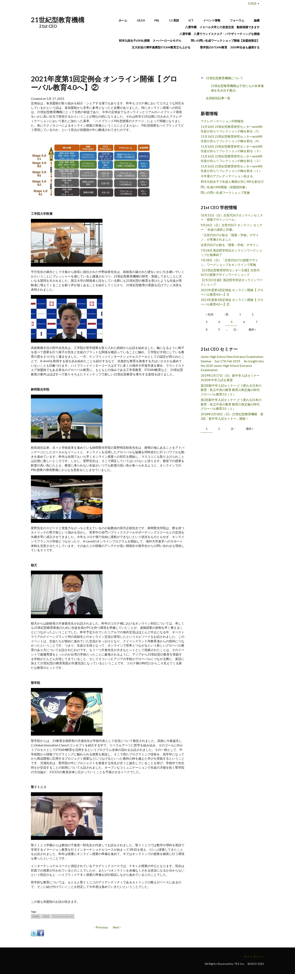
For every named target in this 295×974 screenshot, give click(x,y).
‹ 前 (226, 314)
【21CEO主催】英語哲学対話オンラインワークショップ (232, 282)
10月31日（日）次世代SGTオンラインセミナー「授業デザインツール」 (232, 217)
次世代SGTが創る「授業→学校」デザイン (230, 245)
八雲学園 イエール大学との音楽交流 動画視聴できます (222, 27)
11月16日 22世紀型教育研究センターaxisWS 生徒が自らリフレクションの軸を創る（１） (231, 168)
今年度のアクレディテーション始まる (227, 176)
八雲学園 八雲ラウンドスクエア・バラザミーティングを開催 (220, 34)
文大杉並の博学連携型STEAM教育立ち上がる (161, 47)
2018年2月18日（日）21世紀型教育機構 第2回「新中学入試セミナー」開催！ (232, 416)
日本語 (252, 3)
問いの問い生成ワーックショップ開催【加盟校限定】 (225, 40)
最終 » (252, 329)
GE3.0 (141, 20)
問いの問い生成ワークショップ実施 (225, 192)
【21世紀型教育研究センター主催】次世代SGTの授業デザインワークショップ (230, 272)
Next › (117, 927)
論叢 (257, 20)
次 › (235, 329)
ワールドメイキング (63, 916)
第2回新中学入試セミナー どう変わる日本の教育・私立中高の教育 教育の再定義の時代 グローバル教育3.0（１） (232, 404)
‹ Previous (101, 927)
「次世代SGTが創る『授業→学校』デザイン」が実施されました (230, 237)
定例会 (36, 916)
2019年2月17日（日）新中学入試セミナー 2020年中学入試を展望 (232, 378)
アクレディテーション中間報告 (222, 121)
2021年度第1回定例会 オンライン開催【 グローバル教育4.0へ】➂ (232, 292)
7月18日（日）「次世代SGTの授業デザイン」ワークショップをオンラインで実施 (229, 262)
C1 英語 (174, 20)
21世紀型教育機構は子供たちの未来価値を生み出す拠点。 (237, 88)
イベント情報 (211, 20)
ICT (191, 20)
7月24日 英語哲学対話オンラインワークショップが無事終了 (231, 252)
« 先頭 (209, 314)
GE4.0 (46, 916)
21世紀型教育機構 (57, 20)
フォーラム (237, 20)
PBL (156, 20)
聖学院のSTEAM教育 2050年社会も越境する (230, 47)
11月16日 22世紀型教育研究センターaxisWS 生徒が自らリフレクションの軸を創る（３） (231, 149)
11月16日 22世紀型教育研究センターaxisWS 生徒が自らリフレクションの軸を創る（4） (231, 139)
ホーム (123, 20)
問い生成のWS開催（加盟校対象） (224, 187)
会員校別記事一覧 (218, 98)
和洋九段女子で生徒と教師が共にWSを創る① (232, 181)
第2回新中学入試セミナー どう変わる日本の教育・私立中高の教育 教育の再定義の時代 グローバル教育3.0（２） (232, 390)
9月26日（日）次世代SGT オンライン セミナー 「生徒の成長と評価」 (231, 227)
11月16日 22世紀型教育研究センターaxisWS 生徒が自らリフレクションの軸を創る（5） (231, 129)
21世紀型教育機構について (224, 78)
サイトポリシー (254, 956)
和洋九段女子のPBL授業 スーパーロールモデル (150, 40)
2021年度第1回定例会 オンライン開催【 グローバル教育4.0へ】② (232, 302)
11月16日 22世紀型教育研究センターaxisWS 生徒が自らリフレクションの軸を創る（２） (231, 158)
